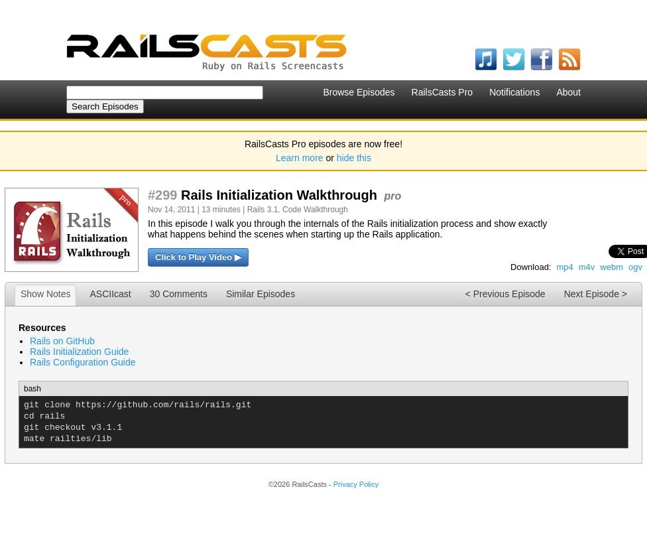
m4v (587, 267)
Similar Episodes (260, 294)
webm (611, 267)
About (568, 92)
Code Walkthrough (315, 209)
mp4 (564, 267)
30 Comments (178, 294)
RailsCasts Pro (442, 92)
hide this (354, 158)
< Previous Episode (505, 294)
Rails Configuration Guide (83, 362)
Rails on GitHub (62, 341)
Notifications (514, 92)
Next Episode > (595, 294)
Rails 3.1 (262, 209)
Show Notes (45, 294)
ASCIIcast (110, 294)
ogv (635, 267)
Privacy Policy (356, 484)
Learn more (300, 158)
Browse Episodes (358, 92)
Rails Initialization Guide (79, 351)
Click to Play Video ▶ (198, 257)
